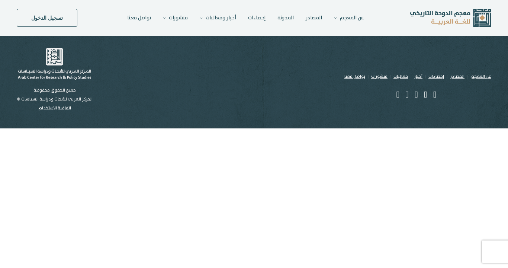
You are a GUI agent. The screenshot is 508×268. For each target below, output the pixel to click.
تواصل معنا (139, 18)
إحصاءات (257, 18)
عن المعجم (480, 76)
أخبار (418, 76)
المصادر (314, 18)
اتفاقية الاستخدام (54, 108)
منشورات (379, 76)
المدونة (285, 18)
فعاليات (400, 76)
